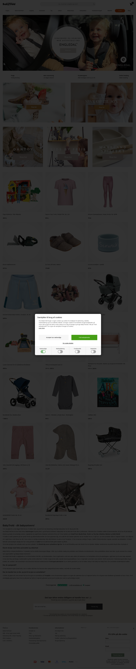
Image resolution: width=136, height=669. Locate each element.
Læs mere (42, 328)
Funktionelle (77, 350)
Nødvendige (43, 350)
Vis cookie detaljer (68, 343)
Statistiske (93, 350)
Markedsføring (60, 350)
